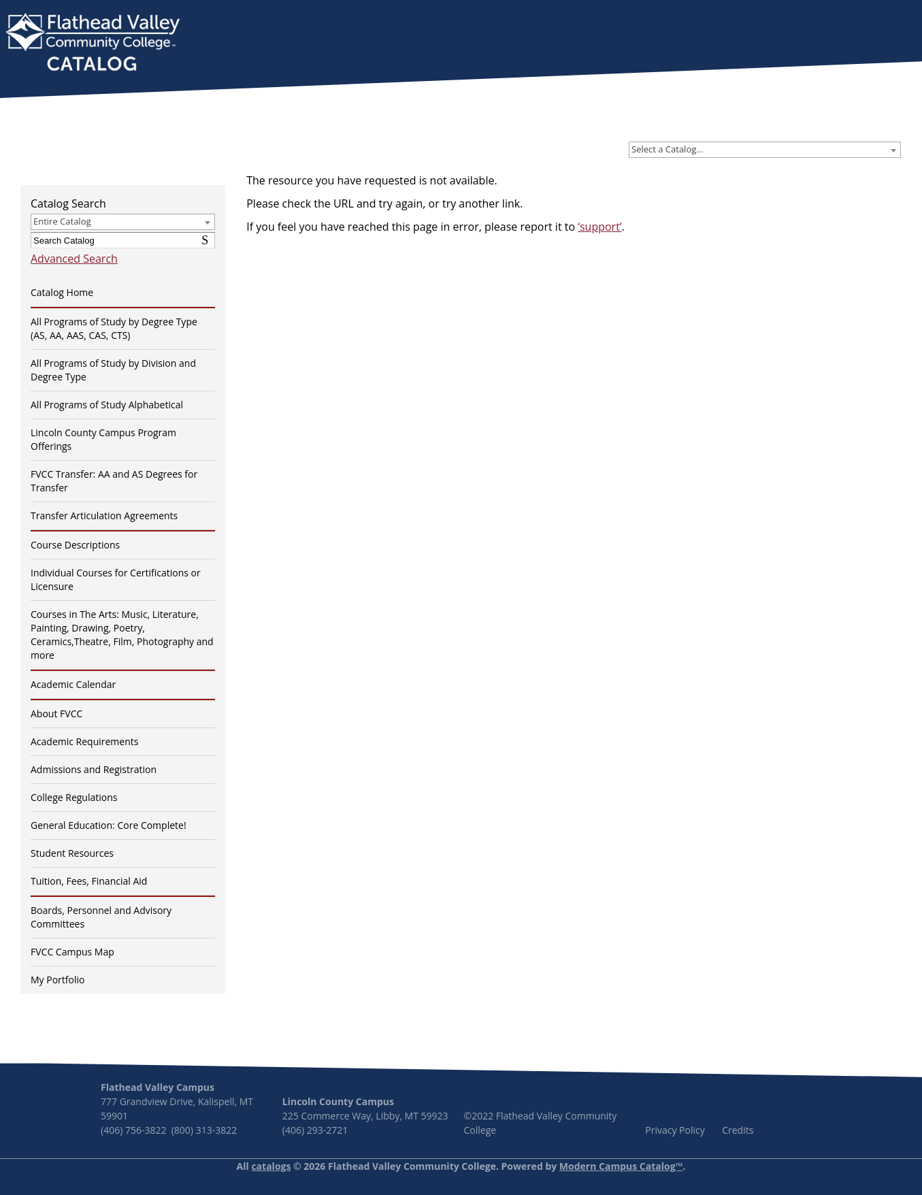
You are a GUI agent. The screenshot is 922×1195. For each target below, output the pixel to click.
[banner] (92, 43)
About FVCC (56, 713)
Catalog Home (62, 292)
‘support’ (599, 226)
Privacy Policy (674, 1130)
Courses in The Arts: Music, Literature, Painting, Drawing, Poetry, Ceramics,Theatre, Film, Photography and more (122, 634)
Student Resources (72, 853)
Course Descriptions (75, 544)
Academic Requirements (84, 741)
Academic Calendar (73, 684)
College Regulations (74, 797)
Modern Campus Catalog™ (621, 1166)
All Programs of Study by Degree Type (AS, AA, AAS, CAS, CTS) (114, 328)
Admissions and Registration (94, 769)
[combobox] (765, 150)
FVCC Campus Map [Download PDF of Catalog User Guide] (72, 951)
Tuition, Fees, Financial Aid (89, 880)
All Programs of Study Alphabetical (107, 404)
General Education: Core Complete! (108, 825)
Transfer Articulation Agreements (104, 515)
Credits (737, 1130)
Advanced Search (74, 258)
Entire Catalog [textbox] (62, 221)
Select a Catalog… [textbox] (667, 149)
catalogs (271, 1166)
